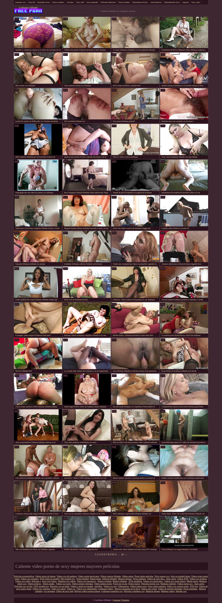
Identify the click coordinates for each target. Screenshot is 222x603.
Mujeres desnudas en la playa (127, 589)
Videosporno (123, 586)
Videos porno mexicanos (88, 576)
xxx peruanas (49, 591)
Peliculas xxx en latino (60, 586)
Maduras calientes (168, 584)
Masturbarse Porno (140, 2)
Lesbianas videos (106, 589)
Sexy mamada (92, 2)
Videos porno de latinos (45, 576)
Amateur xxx (20, 2)
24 (122, 554)
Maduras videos (168, 591)
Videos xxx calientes (41, 589)
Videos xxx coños (23, 581)
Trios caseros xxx (162, 576)
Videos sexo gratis (149, 589)
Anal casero (171, 579)
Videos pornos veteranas (82, 584)
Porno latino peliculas (144, 576)
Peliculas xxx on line (23, 586)
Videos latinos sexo (138, 586)
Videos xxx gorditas (198, 579)
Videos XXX (183, 579)
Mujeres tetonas (125, 579)
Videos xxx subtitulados (86, 589)
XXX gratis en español (50, 579)
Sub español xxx (68, 579)
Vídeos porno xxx (185, 584)
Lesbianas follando (28, 7)
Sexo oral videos (49, 581)
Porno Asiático (58, 2)
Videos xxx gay (110, 586)
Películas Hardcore (108, 2)
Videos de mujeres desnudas (170, 589)
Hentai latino (95, 579)
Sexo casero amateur (157, 586)
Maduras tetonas (153, 591)
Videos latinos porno (103, 584)
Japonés (185, 2)
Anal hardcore (156, 2)
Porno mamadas (190, 589)
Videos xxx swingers (30, 579)
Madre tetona (192, 581)
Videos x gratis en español (82, 586)
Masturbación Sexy (172, 2)
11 (115, 554)
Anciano (70, 2)
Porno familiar (82, 579)
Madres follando (120, 581)
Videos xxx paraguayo (87, 581)
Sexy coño (195, 2)
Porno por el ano (120, 584)
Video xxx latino (58, 589)
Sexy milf (80, 2)
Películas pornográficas (24, 576)
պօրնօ (98, 586)
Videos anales (49, 584)
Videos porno (128, 576)
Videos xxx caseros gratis (178, 586)
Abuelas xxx (181, 591)
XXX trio (194, 586)
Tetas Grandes (124, 2)
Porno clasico (134, 584)
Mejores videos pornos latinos (87, 591)
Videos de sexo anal (64, 591)
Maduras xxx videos (67, 581)
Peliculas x (36, 581)
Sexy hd (31, 2)
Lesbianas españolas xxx (112, 591)
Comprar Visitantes (121, 600)
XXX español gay (41, 586)
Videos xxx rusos (63, 584)
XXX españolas (135, 581)
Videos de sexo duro (156, 579)
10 (112, 554)
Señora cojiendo (105, 581)
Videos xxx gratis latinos (175, 581)
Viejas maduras (139, 579)
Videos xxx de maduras (67, 576)
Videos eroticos (34, 584)
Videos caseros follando (110, 576)
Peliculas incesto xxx (150, 584)
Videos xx (71, 589)
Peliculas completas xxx (134, 591)
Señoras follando (109, 579)
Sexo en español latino (180, 576)
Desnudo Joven (43, 2)
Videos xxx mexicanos (153, 581)
